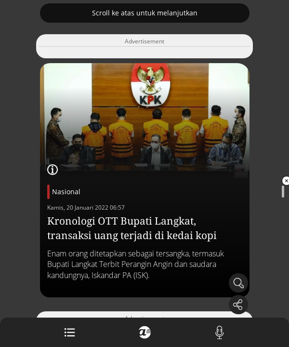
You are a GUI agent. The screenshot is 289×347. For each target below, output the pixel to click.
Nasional (66, 191)
